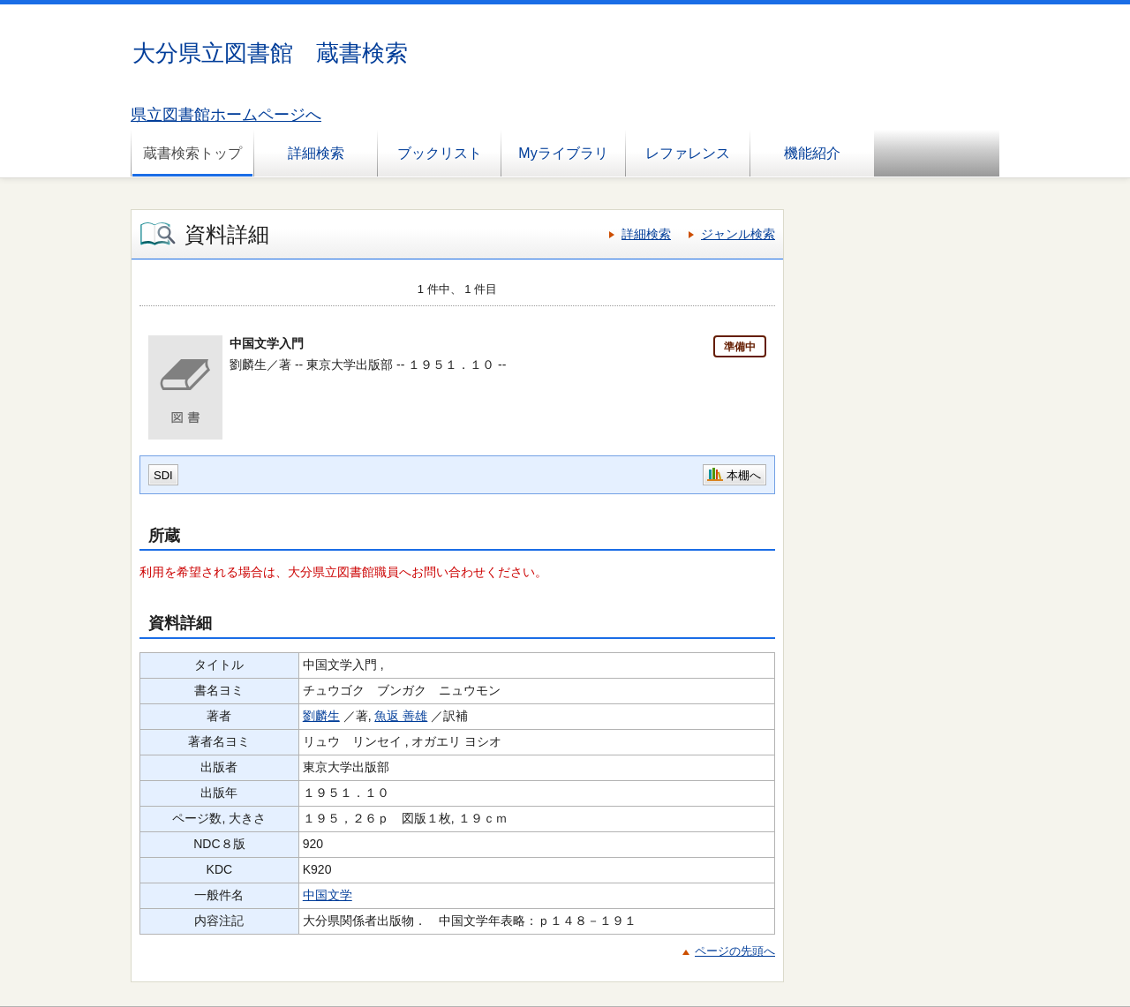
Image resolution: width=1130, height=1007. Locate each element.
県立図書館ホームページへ (226, 115)
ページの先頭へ (735, 951)
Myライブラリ (562, 153)
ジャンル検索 (738, 234)
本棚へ (744, 475)
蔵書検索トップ (192, 153)
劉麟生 (321, 716)
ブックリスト (439, 153)
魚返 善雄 (400, 716)
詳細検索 (316, 153)
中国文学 (327, 895)
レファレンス (687, 153)
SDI (163, 475)
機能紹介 (812, 153)
